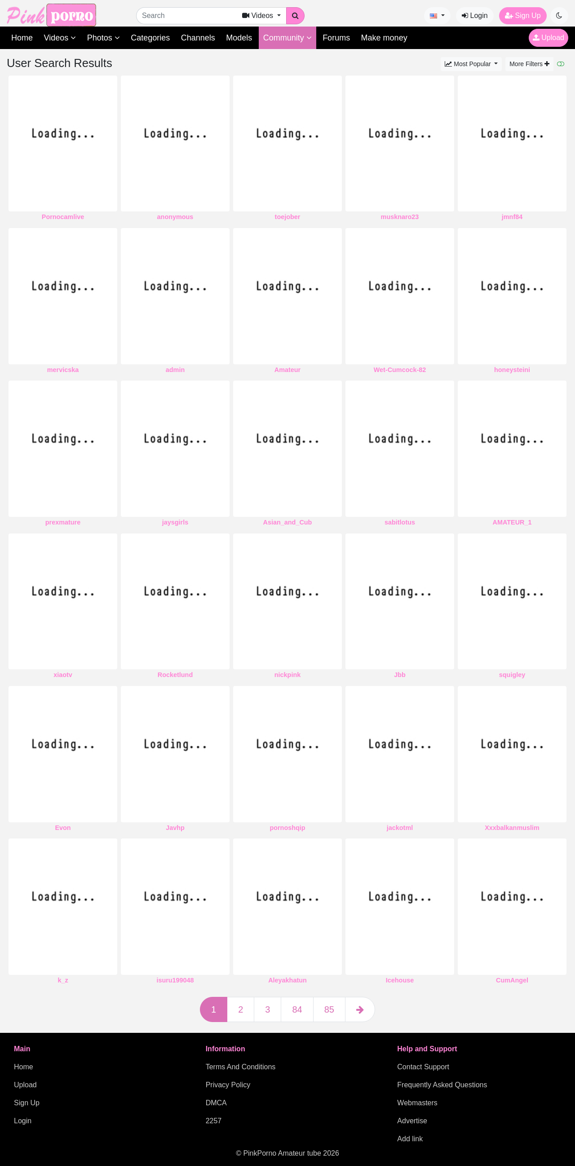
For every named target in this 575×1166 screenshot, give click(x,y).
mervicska (63, 369)
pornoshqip (287, 827)
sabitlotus (400, 522)
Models (239, 37)
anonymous (175, 216)
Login (475, 15)
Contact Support (423, 1067)
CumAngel (512, 980)
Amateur (287, 369)
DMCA (216, 1103)
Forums (336, 37)
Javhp (175, 827)
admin (175, 369)
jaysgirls (175, 522)
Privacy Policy (228, 1085)
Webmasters (417, 1103)
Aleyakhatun (287, 980)
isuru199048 (175, 980)
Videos (60, 37)
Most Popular (468, 63)
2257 (214, 1121)
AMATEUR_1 (512, 522)
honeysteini (512, 369)
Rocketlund (175, 674)
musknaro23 (400, 216)
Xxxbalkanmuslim (512, 827)
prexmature (62, 522)
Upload (548, 37)
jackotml (400, 827)
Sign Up (522, 15)
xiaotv (62, 674)
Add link (410, 1139)
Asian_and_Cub (287, 522)
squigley (512, 674)
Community (287, 37)
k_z (63, 980)
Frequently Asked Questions (442, 1085)
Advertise (412, 1121)
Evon (63, 827)
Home (22, 37)
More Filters (529, 63)
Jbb (400, 674)
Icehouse (400, 980)
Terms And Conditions (241, 1067)
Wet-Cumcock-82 (400, 369)
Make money (384, 37)
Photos (103, 37)
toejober (288, 216)
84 (297, 1009)
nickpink (287, 674)
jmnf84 (512, 216)
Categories (150, 37)
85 (329, 1009)
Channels (198, 37)
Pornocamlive (63, 216)
